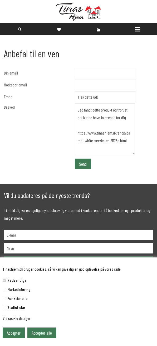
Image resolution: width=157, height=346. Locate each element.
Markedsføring (19, 289)
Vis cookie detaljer (17, 318)
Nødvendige (16, 280)
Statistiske (16, 307)
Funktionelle (17, 298)
